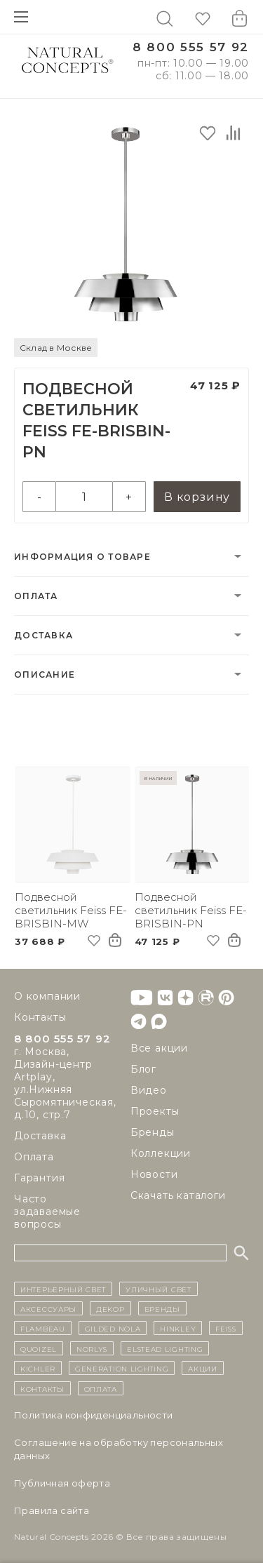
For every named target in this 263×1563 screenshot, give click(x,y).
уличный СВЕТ (158, 1288)
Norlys (91, 1348)
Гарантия (39, 1178)
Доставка (43, 635)
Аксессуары (48, 1308)
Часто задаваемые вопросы (47, 1211)
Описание (44, 674)
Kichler (37, 1368)
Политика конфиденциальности (93, 1415)
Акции (202, 1368)
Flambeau (42, 1328)
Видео (148, 1090)
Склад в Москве (56, 347)
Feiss (225, 1328)
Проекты (155, 1111)
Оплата (36, 596)
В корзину (197, 497)
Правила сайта (51, 1510)
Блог (143, 1069)
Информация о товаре (82, 556)
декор (110, 1308)
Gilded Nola (113, 1328)
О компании (47, 996)
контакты (42, 1388)
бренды (162, 1308)
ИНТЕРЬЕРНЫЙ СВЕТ (63, 1288)
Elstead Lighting (165, 1348)
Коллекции (160, 1153)
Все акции (159, 1048)
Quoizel (38, 1348)
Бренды (152, 1132)
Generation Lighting (121, 1368)
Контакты (40, 1017)
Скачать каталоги (178, 1195)
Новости (154, 1174)
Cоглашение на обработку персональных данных (118, 1449)
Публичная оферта (62, 1483)
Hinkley (178, 1328)
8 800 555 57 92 (191, 47)
